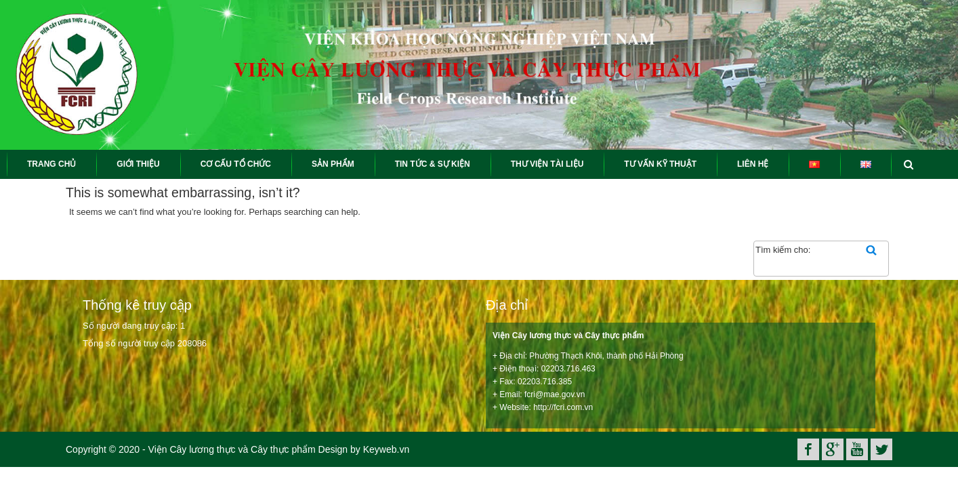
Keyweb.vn (386, 449)
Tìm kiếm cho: (782, 250)
